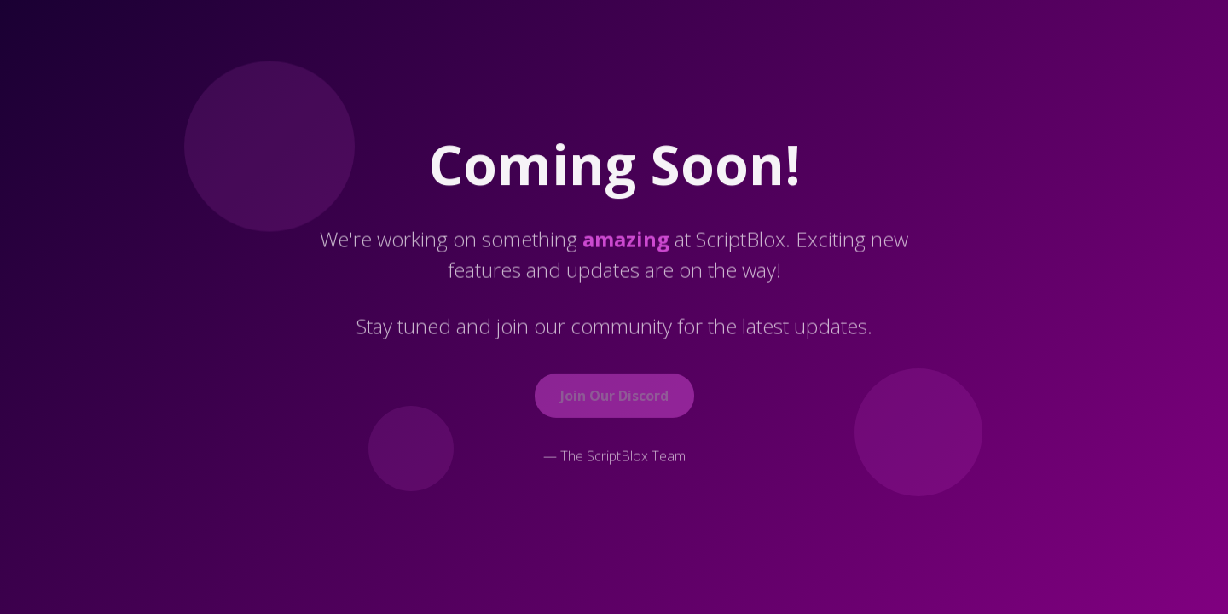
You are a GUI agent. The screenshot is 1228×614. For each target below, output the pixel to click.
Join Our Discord (614, 396)
